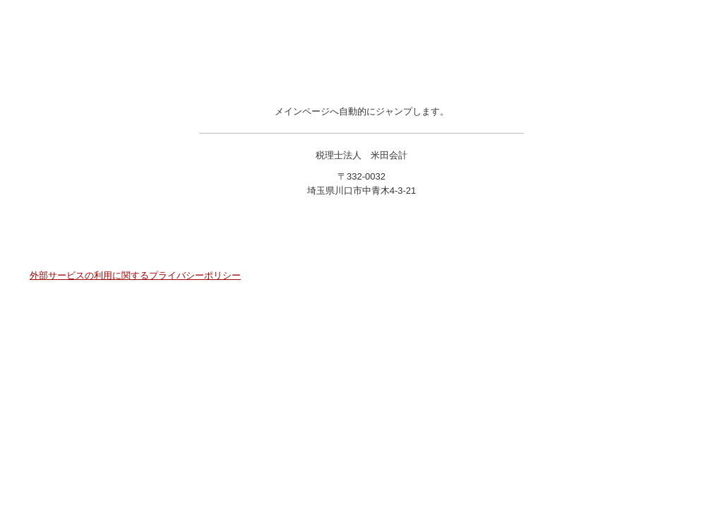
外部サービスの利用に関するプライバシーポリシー (135, 275)
